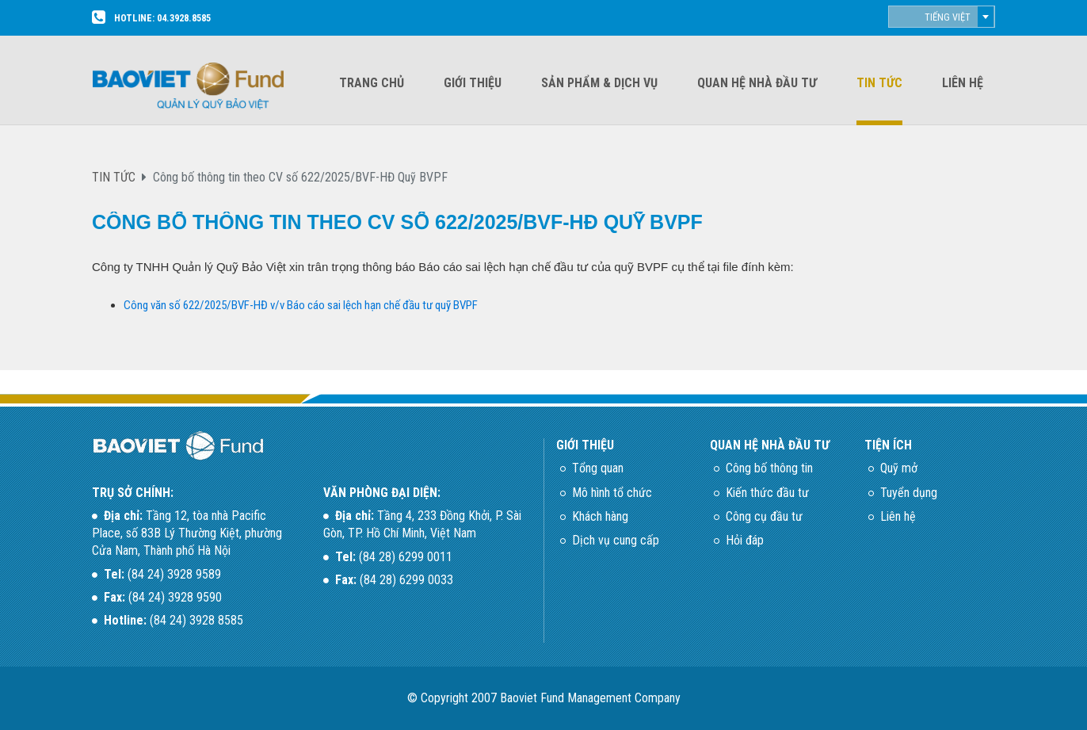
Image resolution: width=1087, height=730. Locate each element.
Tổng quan (598, 468)
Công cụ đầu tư (764, 516)
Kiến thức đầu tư (767, 492)
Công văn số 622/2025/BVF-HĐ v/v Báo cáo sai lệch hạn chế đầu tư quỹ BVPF (301, 305)
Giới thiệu (473, 82)
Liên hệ (962, 82)
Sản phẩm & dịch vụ (599, 82)
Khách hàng (600, 516)
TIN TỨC (113, 177)
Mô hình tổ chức (612, 492)
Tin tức (879, 82)
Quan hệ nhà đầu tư (757, 82)
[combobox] (941, 17)
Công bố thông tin (769, 468)
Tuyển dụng (908, 492)
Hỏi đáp (745, 540)
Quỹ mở (898, 468)
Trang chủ (371, 82)
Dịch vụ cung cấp (615, 540)
